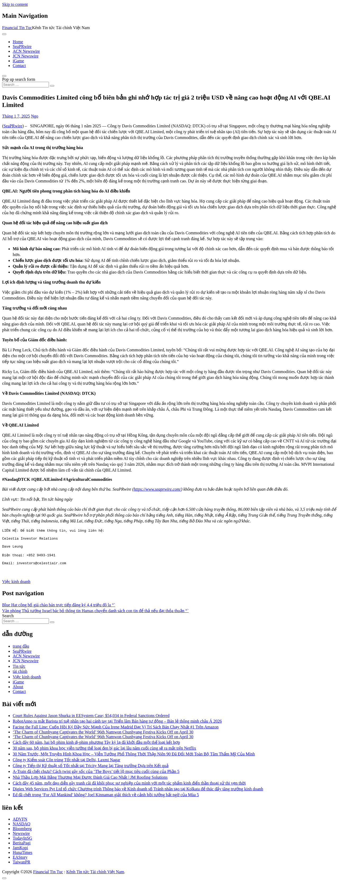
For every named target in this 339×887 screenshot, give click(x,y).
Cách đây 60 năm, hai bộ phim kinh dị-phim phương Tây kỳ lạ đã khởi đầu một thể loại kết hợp (96, 748)
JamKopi (20, 853)
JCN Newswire (25, 56)
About (18, 692)
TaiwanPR (21, 867)
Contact (19, 65)
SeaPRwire (22, 46)
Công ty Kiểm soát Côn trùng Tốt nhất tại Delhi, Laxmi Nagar (66, 765)
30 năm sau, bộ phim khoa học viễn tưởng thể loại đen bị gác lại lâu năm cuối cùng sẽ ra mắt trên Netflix (104, 753)
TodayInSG (22, 843)
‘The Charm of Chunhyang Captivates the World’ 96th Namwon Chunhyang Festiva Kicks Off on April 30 (103, 737)
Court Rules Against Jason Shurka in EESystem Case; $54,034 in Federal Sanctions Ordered (91, 721)
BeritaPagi (22, 848)
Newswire (21, 839)
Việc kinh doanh (16, 587)
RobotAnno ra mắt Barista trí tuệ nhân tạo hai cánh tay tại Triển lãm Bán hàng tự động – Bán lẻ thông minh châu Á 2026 (117, 726)
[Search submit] (52, 86)
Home (18, 41)
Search (8, 621)
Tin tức (19, 672)
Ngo (34, 116)
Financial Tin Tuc (17, 27)
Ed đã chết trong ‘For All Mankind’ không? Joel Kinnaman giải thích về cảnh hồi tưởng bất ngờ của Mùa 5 (106, 800)
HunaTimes (22, 858)
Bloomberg (22, 834)
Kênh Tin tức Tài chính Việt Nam (95, 877)
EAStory (20, 863)
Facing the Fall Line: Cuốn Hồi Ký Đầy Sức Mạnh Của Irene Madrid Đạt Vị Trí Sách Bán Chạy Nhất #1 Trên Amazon (116, 732)
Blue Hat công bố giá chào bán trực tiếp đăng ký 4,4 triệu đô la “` (58, 610)
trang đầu (21, 651)
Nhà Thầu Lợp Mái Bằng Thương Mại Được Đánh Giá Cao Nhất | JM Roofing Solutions (90, 783)
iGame (18, 61)
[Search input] (25, 84)
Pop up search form (18, 79)
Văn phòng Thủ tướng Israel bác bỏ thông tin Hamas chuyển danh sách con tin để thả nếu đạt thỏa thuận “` (95, 616)
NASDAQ (21, 829)
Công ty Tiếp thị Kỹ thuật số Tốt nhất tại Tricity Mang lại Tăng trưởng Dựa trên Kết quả (91, 771)
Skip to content (15, 4)
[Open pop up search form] (4, 76)
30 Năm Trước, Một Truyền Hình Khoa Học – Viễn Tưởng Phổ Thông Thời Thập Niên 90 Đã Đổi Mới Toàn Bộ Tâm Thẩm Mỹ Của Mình (134, 759)
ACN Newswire (26, 51)
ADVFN (20, 824)
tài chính (20, 677)
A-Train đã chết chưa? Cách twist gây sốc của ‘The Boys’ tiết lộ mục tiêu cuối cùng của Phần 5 (96, 777)
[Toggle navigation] (4, 34)
